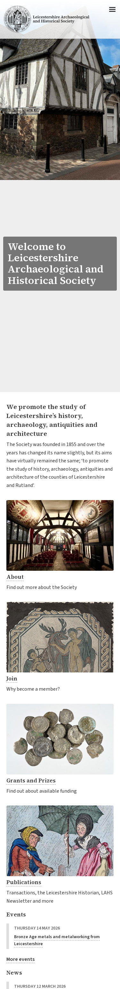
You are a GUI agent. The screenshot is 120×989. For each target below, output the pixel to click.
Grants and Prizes (31, 780)
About (15, 577)
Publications (23, 882)
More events (20, 959)
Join (11, 678)
